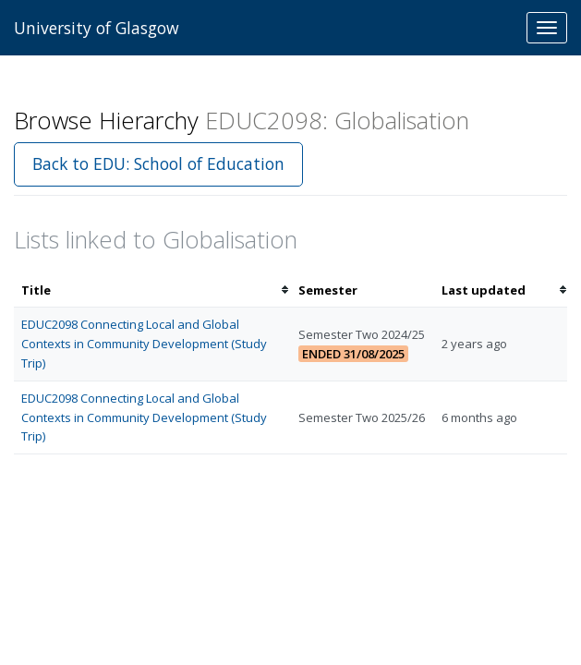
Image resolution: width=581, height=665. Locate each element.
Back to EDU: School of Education (158, 163)
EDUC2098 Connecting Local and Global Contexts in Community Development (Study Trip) (144, 343)
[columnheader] (152, 290)
